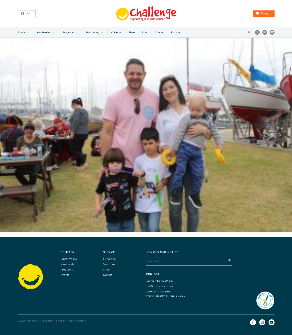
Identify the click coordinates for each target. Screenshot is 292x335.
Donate (263, 13)
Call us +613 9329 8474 (160, 280)
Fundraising (92, 32)
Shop (145, 32)
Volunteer (116, 32)
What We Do (68, 259)
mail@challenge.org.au (160, 286)
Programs (68, 32)
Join (26, 13)
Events (64, 275)
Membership (44, 32)
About (21, 32)
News (132, 32)
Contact (160, 32)
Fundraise (109, 259)
